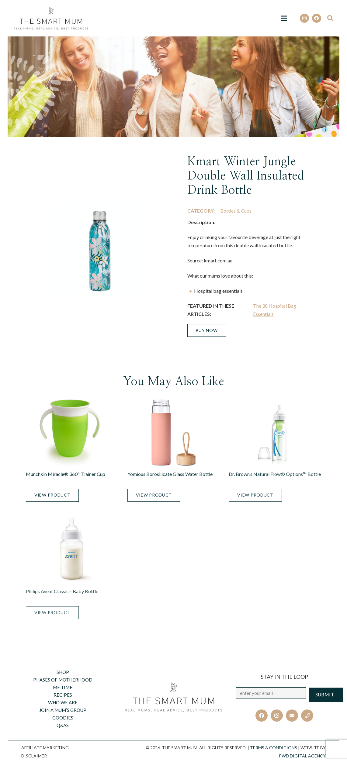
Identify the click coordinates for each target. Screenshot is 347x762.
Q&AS (63, 725)
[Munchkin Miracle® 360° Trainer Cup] (72, 432)
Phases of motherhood (62, 679)
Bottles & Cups (236, 211)
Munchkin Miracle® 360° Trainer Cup (65, 474)
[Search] (332, 18)
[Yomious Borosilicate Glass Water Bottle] (173, 432)
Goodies (62, 717)
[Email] (292, 715)
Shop (63, 672)
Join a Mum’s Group (62, 710)
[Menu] (283, 18)
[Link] (51, 18)
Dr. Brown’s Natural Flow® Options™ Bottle (275, 474)
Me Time (62, 687)
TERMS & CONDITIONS (273, 747)
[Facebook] (316, 18)
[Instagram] (304, 18)
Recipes (63, 695)
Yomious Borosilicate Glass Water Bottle (170, 474)
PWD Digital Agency (302, 755)
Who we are (63, 702)
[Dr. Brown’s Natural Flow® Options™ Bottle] (275, 432)
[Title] (307, 715)
